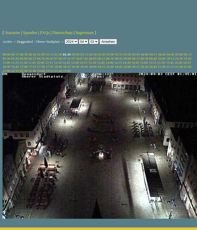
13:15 (83, 62)
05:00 (179, 54)
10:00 (162, 58)
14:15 (118, 62)
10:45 (187, 58)
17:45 (49, 67)
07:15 (67, 58)
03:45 (136, 54)
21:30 (179, 67)
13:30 (92, 62)
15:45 (169, 62)
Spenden (30, 32)
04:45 (170, 54)
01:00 (41, 54)
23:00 (41, 71)
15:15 (152, 62)
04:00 (144, 54)
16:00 (178, 62)
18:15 (67, 67)
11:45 (32, 62)
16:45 (15, 67)
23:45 (67, 71)
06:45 (49, 58)
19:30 (110, 67)
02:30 (93, 54)
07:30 (75, 58)
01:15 (49, 54)
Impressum (84, 32)
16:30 (6, 67)
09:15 (136, 58)
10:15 (170, 58)
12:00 (40, 62)
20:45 (153, 67)
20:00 (127, 67)
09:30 (144, 58)
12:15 (49, 62)
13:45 (101, 62)
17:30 (41, 67)
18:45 (84, 67)
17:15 (32, 67)
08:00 (92, 58)
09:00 (127, 58)
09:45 (153, 58)
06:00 (23, 58)
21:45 (187, 67)
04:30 (162, 54)
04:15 (153, 54)
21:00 (162, 67)
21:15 (170, 67)
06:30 (41, 58)
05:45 (15, 58)
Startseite (12, 32)
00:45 (32, 54)
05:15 (188, 54)
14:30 (126, 62)
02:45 (101, 54)
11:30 (23, 62)
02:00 (75, 54)
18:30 (75, 67)
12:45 (66, 62)
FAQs (44, 32)
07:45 (84, 58)
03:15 (119, 54)
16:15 (187, 62)
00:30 (23, 54)
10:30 (179, 58)
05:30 (6, 58)
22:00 (6, 71)
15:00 (144, 62)
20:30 (144, 67)
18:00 (58, 67)
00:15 (15, 54)
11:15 (15, 62)
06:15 (32, 58)
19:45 (118, 67)
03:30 (127, 54)
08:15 (101, 58)
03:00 (110, 54)
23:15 (49, 71)
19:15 (101, 67)
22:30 (23, 71)
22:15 (15, 71)
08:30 (110, 58)
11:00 (6, 62)
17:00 (23, 67)
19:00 (92, 67)
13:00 (75, 62)
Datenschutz (62, 32)
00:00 (6, 54)
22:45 (32, 71)
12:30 (57, 62)
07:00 (58, 58)
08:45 (118, 58)
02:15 (84, 54)
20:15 (136, 67)
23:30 (58, 71)
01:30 (58, 54)
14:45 (135, 62)
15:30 (161, 62)
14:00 (109, 62)
